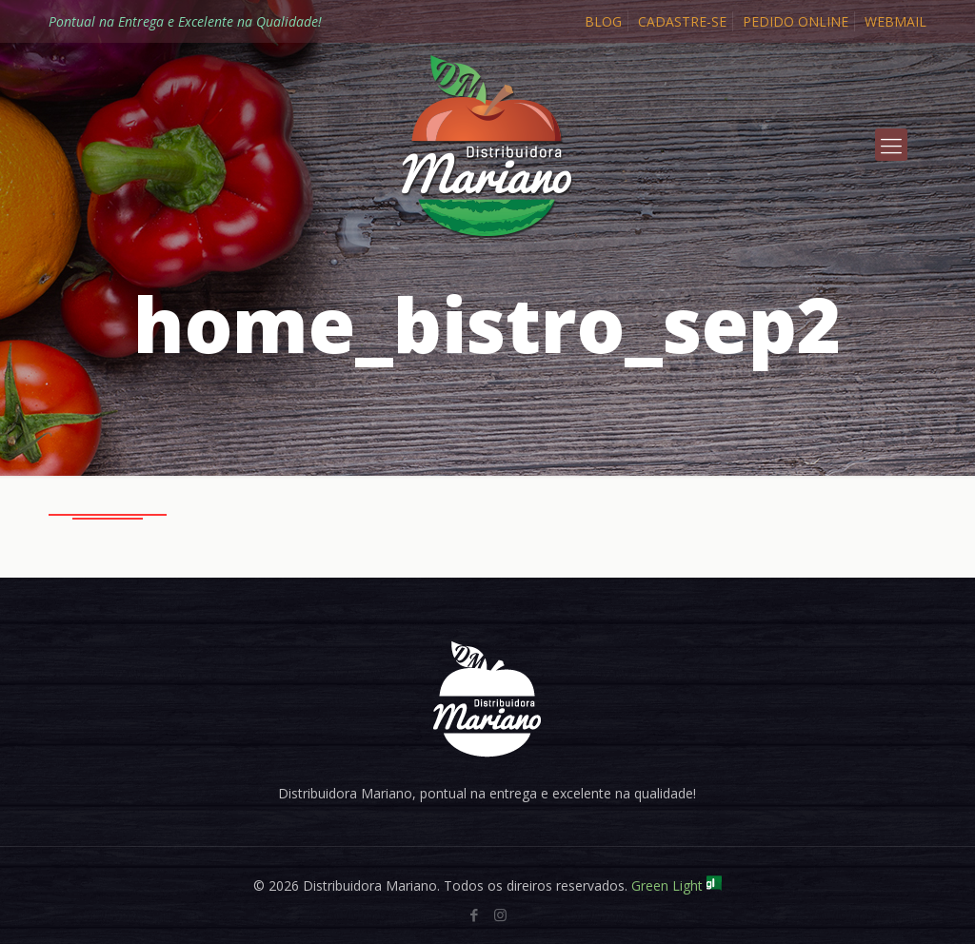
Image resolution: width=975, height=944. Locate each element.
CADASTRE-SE (682, 21)
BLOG (603, 21)
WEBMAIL (895, 21)
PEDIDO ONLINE (795, 21)
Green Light (676, 885)
